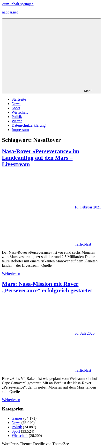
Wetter (17, 121)
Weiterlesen (11, 274)
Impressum (20, 130)
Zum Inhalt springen (18, 4)
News (16, 104)
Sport (16, 108)
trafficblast (82, 244)
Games (17, 418)
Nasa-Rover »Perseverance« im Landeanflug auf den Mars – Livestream (40, 157)
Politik (17, 117)
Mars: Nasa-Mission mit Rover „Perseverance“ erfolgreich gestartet (47, 287)
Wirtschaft (20, 112)
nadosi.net (10, 12)
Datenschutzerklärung (28, 125)
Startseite (19, 99)
